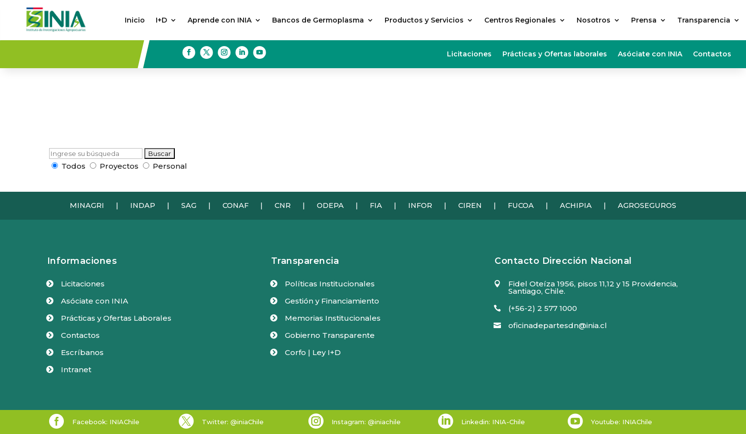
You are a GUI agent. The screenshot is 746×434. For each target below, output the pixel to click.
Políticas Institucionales (330, 283)
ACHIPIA (576, 205)
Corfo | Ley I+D (313, 352)
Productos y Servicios (424, 21)
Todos (68, 166)
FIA (376, 205)
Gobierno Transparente (330, 335)
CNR (283, 205)
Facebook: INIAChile (105, 422)
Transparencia (703, 21)
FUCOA (521, 205)
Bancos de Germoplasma (318, 21)
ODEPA (330, 205)
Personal (165, 166)
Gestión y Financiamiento (332, 301)
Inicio (135, 21)
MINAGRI (87, 205)
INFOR (420, 205)
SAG (188, 205)
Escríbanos (82, 352)
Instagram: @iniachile (366, 422)
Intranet (76, 369)
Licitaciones (469, 54)
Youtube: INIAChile (621, 422)
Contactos (712, 54)
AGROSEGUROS (647, 205)
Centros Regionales (520, 21)
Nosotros (593, 21)
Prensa (644, 21)
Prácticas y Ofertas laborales (554, 54)
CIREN (470, 205)
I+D (161, 21)
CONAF (235, 205)
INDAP (142, 205)
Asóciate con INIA (650, 54)
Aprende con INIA (219, 21)
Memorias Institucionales (333, 318)
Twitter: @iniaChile (233, 422)
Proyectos (114, 166)
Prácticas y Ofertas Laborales (116, 318)
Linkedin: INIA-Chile (493, 422)
